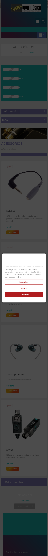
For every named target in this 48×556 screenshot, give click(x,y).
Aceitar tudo (24, 295)
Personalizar (24, 282)
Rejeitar (24, 288)
